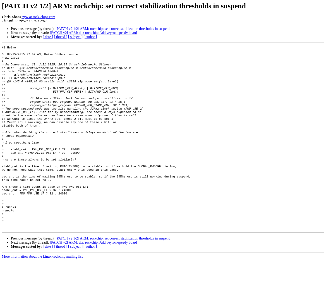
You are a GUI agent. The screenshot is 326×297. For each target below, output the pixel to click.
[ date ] (48, 37)
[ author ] (90, 37)
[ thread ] (60, 37)
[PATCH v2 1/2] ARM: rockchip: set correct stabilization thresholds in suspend (112, 29)
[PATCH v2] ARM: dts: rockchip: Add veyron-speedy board (93, 33)
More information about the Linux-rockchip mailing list (42, 293)
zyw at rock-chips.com (38, 17)
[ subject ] (75, 37)
